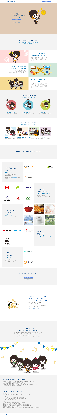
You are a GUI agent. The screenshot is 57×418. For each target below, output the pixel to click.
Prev (1, 19)
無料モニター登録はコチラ (46, 1)
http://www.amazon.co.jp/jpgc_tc (14, 177)
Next (56, 19)
